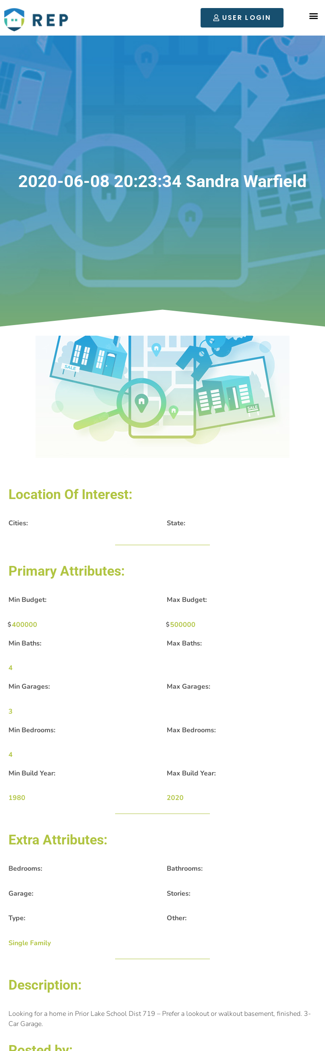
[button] (314, 16)
